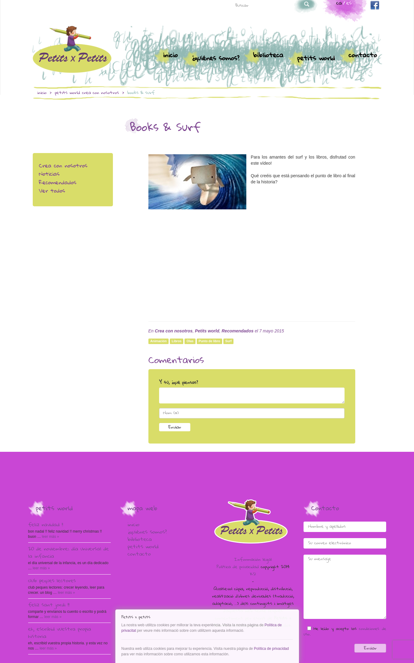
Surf (228, 341)
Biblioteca (268, 55)
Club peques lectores (52, 581)
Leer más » (50, 536)
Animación (158, 341)
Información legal (253, 560)
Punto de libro (209, 341)
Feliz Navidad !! (45, 525)
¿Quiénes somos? (215, 58)
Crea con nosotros (100, 93)
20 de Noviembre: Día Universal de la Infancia (68, 553)
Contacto (363, 55)
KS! (253, 574)
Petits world (316, 58)
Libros (176, 341)
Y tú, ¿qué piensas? (178, 383)
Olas (190, 341)
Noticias (49, 174)
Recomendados (57, 183)
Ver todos (52, 191)
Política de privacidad (238, 567)
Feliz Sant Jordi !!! (48, 605)
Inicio (170, 55)
